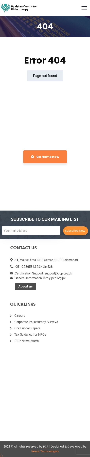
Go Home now (45, 157)
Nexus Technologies (45, 451)
